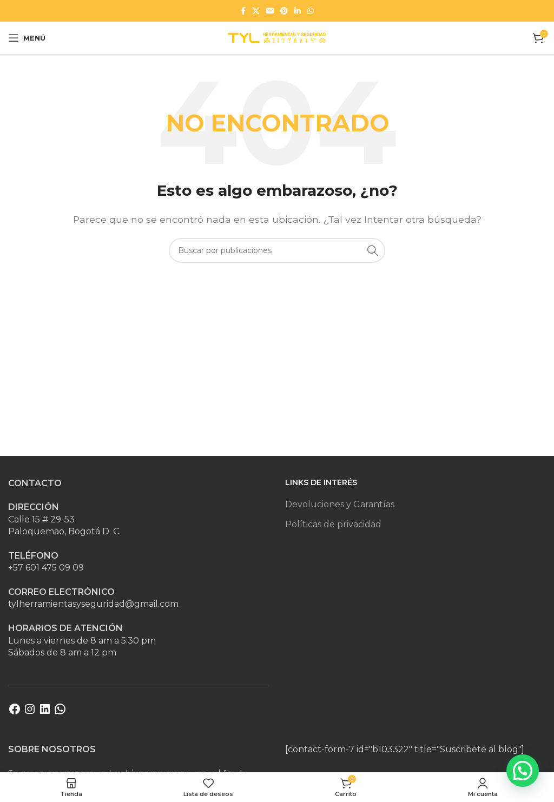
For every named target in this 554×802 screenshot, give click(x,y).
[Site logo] (277, 37)
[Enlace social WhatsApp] (310, 11)
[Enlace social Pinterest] (284, 11)
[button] (522, 770)
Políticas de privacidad (333, 524)
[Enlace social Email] (270, 11)
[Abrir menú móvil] (27, 38)
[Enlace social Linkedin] (297, 11)
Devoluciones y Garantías (339, 504)
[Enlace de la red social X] (256, 11)
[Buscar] (277, 250)
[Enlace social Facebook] (243, 11)
